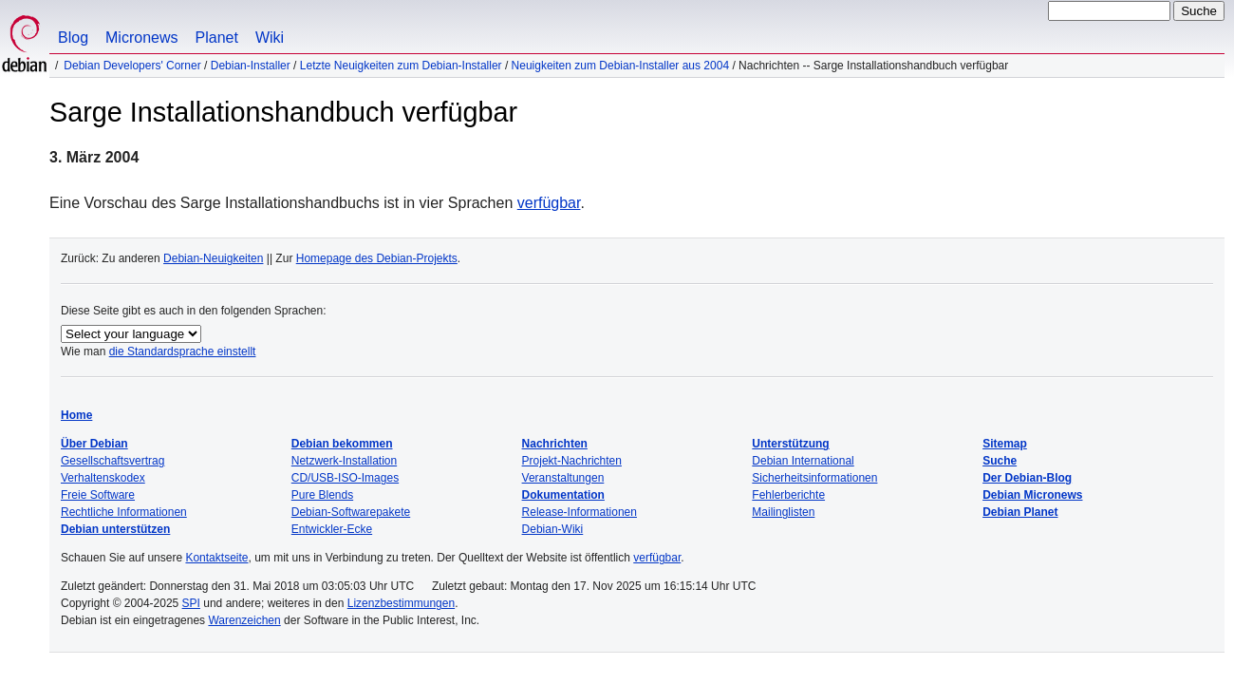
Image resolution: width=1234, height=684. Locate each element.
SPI (191, 603)
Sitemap (1004, 443)
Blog (73, 37)
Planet (217, 37)
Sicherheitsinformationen (814, 477)
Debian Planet (1019, 512)
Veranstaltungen (563, 477)
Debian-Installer (250, 65)
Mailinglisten (783, 512)
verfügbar (549, 203)
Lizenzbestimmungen (401, 603)
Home (76, 415)
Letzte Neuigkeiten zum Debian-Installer (401, 65)
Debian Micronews (1032, 495)
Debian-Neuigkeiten (213, 258)
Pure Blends (322, 495)
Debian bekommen (342, 443)
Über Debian (94, 443)
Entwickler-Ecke (331, 529)
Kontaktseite (216, 557)
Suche (999, 460)
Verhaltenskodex (103, 477)
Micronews (141, 37)
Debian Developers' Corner (132, 65)
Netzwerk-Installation (344, 460)
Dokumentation (563, 495)
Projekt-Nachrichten (572, 460)
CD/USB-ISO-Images (345, 477)
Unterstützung (790, 443)
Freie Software (98, 495)
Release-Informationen (579, 512)
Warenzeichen (244, 620)
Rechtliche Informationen (124, 512)
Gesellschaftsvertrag (112, 460)
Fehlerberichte (788, 495)
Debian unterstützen (115, 529)
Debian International (802, 460)
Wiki (269, 37)
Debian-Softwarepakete (350, 512)
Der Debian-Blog (1027, 477)
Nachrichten (555, 443)
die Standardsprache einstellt (182, 351)
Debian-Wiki (553, 529)
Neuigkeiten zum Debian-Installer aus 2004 (620, 65)
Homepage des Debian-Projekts (377, 258)
